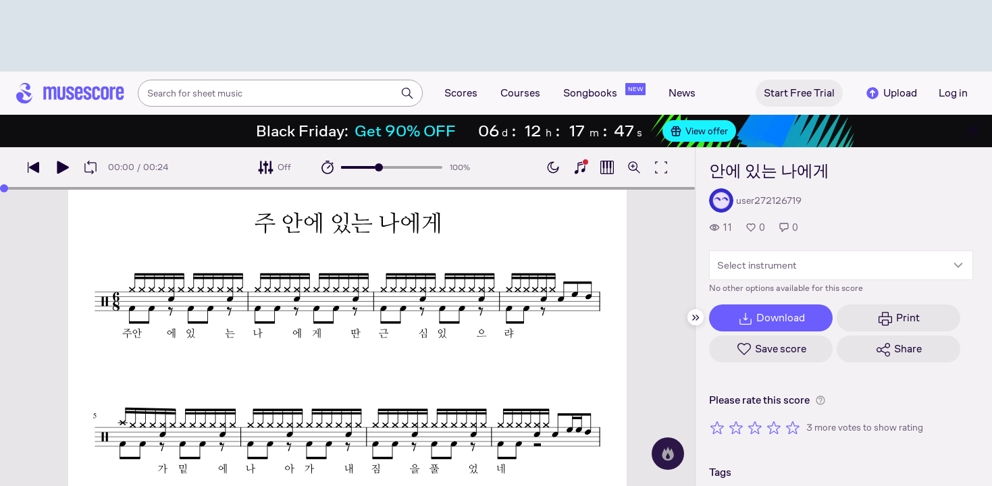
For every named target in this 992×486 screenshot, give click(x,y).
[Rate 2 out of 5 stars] (736, 427)
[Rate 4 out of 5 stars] (774, 427)
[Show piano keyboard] (580, 167)
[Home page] (70, 93)
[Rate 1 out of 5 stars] (717, 427)
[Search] (407, 93)
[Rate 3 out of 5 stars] (755, 427)
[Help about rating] (820, 400)
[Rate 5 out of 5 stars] (793, 427)
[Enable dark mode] (553, 167)
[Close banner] (973, 131)
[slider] (379, 167)
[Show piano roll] (607, 167)
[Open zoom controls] (634, 167)
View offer (699, 131)
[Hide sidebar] (695, 317)
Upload (890, 93)
